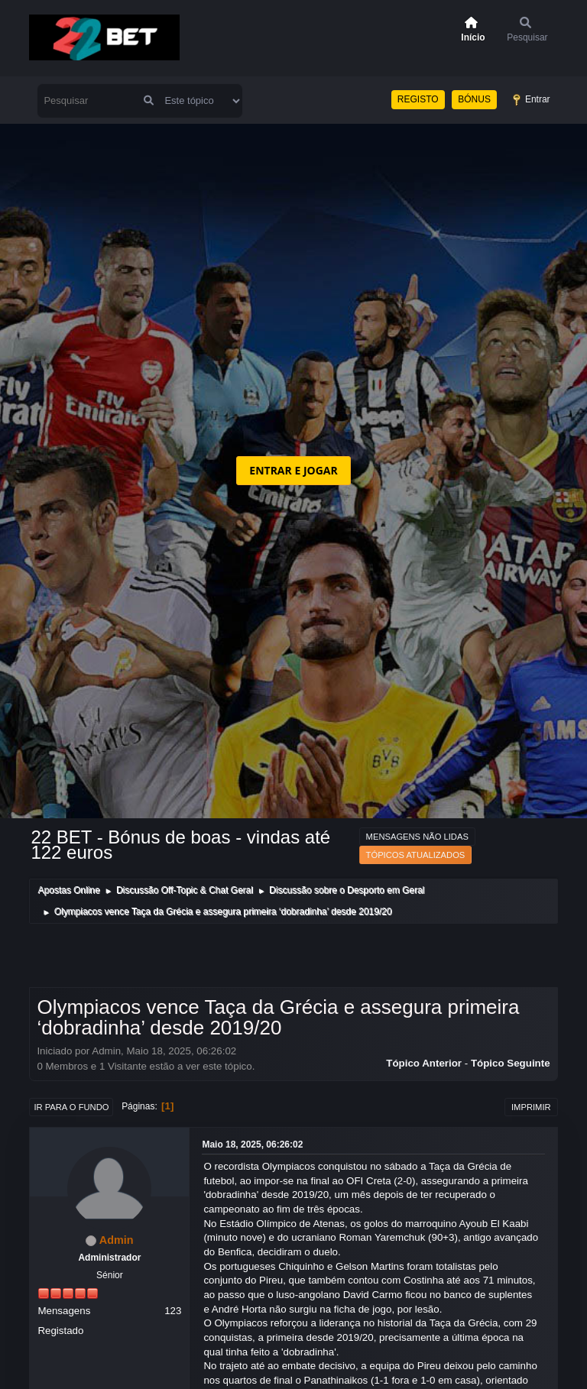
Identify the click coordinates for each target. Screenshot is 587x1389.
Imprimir (531, 1107)
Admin (116, 1240)
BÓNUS (474, 99)
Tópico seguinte (510, 1063)
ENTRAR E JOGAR (293, 470)
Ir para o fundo (71, 1107)
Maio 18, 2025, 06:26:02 (252, 1144)
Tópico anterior (424, 1063)
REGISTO (418, 99)
